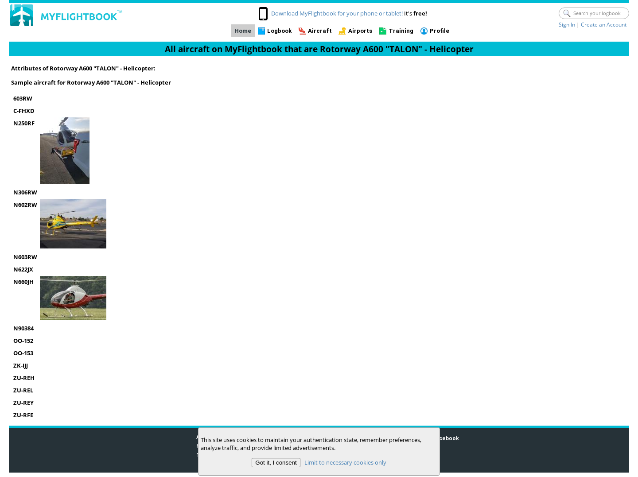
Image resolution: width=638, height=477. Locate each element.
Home (242, 31)
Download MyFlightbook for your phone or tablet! (337, 13)
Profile (439, 31)
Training (401, 31)
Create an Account (603, 24)
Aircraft (320, 31)
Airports (360, 31)
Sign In (567, 24)
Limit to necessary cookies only (345, 462)
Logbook (279, 31)
